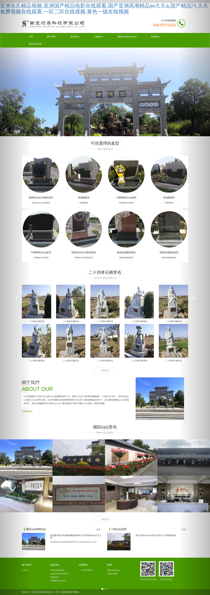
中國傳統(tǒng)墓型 (57, 581)
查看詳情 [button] (105, 370)
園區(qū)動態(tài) (113, 570)
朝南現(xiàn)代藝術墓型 (59, 574)
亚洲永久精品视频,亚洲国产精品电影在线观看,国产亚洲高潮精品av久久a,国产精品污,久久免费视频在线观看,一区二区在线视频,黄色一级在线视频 (104, 9)
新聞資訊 (156, 36)
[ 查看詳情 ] (27, 411)
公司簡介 (25, 570)
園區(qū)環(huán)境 (127, 36)
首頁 (31, 36)
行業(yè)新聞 (112, 574)
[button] (16, 297)
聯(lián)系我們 (35, 44)
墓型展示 (75, 36)
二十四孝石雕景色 (36, 321)
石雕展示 (99, 36)
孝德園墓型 (54, 577)
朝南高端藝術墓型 (57, 570)
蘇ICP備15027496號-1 (70, 592)
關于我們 (52, 36)
